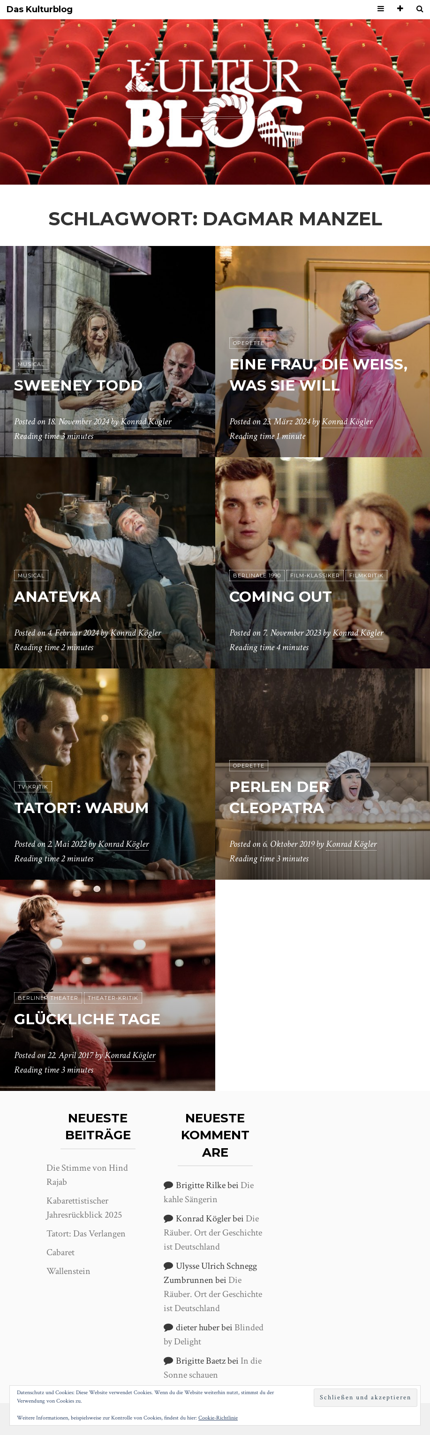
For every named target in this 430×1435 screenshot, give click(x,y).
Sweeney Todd (79, 385)
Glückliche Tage (89, 1019)
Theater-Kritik (113, 998)
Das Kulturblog (40, 10)
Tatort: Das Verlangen (86, 1234)
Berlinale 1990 (257, 575)
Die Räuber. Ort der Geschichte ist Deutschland (213, 1232)
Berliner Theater (48, 998)
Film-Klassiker (315, 575)
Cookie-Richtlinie (218, 1417)
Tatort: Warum (83, 807)
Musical (31, 364)
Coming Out (281, 596)
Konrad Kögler (146, 422)
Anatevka (59, 596)
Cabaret (60, 1252)
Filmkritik (366, 575)
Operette (248, 343)
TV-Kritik (33, 786)
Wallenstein (68, 1271)
